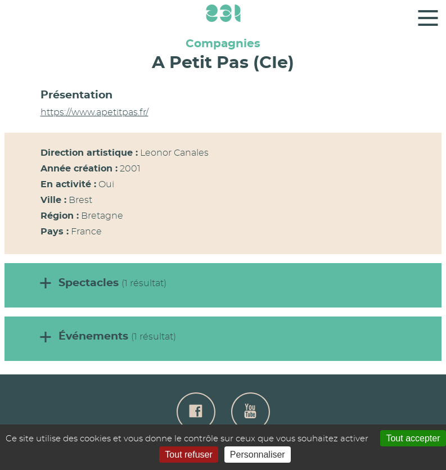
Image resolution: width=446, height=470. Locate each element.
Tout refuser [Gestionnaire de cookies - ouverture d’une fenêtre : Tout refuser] (188, 454)
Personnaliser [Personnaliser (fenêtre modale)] (257, 454)
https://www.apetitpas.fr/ (94, 112)
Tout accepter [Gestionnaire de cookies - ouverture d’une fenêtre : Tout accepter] (413, 438)
